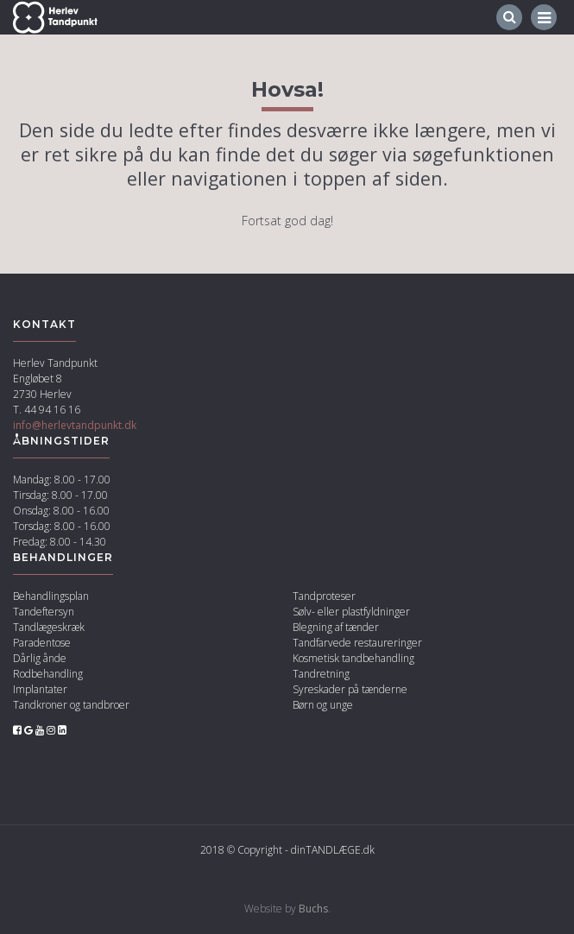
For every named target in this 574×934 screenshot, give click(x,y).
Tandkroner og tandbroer (71, 704)
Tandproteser (324, 596)
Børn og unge (323, 704)
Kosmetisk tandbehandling (353, 658)
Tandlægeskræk (49, 627)
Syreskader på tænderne (350, 689)
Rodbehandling (48, 673)
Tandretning (321, 673)
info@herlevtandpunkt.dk (74, 425)
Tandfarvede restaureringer (357, 642)
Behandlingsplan (51, 596)
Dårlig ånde (39, 658)
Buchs (313, 908)
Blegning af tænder (336, 627)
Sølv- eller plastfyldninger (351, 611)
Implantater (40, 689)
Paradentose (42, 642)
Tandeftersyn (43, 611)
